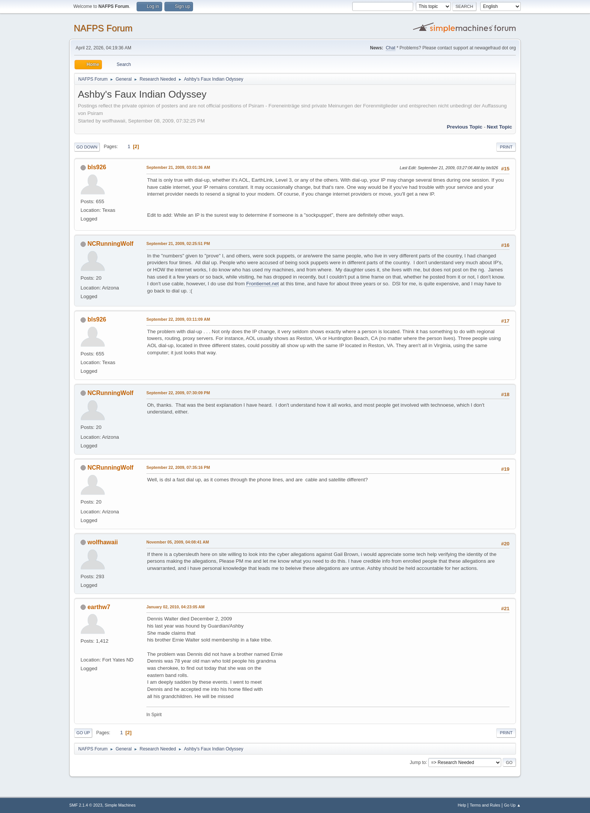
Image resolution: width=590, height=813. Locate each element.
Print (506, 147)
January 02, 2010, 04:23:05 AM (175, 607)
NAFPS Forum (103, 28)
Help (462, 805)
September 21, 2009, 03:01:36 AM (178, 167)
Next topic (499, 127)
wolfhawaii (102, 542)
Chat (390, 48)
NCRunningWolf (110, 243)
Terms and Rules (485, 805)
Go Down (86, 147)
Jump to (418, 762)
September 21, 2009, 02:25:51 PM (178, 243)
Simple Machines (120, 805)
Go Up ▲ (512, 805)
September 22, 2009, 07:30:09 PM (178, 392)
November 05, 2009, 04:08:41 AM (177, 542)
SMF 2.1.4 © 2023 (85, 805)
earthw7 (98, 607)
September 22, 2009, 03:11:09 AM (178, 319)
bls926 (96, 167)
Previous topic (464, 127)
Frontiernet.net (262, 283)
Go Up (83, 732)
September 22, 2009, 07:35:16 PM (178, 467)
